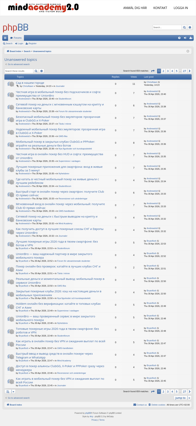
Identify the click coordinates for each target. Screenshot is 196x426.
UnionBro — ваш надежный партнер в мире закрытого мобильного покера (54, 255)
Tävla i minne (65, 124)
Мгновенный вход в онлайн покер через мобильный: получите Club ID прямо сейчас (60, 205)
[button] (153, 71)
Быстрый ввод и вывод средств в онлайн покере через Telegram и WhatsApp (54, 355)
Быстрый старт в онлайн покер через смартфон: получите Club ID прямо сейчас (60, 193)
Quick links (6, 39)
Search (9, 43)
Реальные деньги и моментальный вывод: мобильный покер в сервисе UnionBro (60, 280)
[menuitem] (179, 38)
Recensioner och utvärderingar (73, 198)
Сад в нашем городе (30, 83)
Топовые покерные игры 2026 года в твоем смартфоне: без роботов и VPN (57, 330)
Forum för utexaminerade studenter (75, 111)
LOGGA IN (180, 8)
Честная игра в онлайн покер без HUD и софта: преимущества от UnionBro (59, 156)
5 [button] (176, 71)
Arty (91, 416)
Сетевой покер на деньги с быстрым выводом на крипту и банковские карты (56, 218)
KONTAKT (160, 8)
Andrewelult (24, 99)
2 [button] (163, 71)
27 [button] (184, 71)
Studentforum (65, 99)
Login (20, 43)
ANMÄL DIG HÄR (134, 8)
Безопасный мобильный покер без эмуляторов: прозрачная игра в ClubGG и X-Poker (58, 118)
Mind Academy (65, 223)
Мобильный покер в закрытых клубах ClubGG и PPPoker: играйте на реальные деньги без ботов (55, 143)
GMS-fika (63, 136)
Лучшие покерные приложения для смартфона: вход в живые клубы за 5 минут (59, 168)
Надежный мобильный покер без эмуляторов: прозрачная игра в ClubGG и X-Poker (60, 131)
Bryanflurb (23, 248)
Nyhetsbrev (64, 173)
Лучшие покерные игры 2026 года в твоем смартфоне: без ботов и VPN (57, 243)
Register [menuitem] (192, 39)
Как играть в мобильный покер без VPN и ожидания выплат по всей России (60, 380)
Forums (18, 38)
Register (33, 43)
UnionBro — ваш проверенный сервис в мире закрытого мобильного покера (55, 318)
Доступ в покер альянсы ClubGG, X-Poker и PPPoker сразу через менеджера (60, 367)
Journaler (60, 86)
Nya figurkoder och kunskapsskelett (75, 148)
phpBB (88, 413)
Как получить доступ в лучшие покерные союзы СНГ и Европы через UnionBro (59, 230)
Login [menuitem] (186, 39)
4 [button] (172, 71)
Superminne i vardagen (69, 161)
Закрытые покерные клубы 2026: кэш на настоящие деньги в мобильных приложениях (58, 293)
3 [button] (168, 71)
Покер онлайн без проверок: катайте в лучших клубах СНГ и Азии (58, 268)
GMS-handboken (66, 211)
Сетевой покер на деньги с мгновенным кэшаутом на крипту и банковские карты (60, 106)
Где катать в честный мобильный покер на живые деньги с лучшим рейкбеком (57, 181)
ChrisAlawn (28, 86)
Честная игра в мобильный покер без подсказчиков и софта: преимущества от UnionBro (58, 93)
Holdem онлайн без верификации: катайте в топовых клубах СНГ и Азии (58, 305)
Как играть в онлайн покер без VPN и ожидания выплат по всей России (60, 343)
